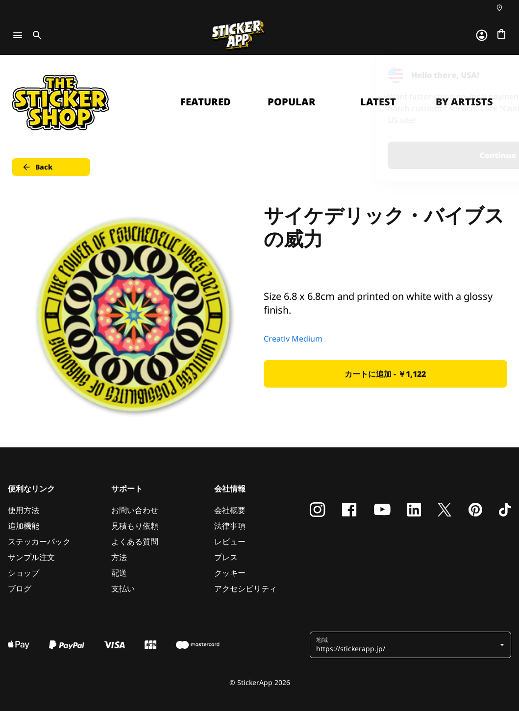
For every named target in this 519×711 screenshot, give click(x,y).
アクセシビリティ (245, 588)
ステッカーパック (39, 541)
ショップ (23, 572)
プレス (226, 557)
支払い (123, 588)
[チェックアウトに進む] (501, 34)
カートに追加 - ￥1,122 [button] (385, 373)
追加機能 (23, 525)
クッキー (230, 572)
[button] (406, 645)
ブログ (19, 588)
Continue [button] (387, 155)
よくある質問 (134, 541)
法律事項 (230, 525)
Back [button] (37, 167)
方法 (119, 557)
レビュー (230, 541)
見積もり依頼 (134, 525)
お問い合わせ (134, 510)
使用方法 (23, 510)
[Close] (489, 75)
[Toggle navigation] (18, 35)
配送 (119, 572)
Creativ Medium (293, 338)
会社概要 (230, 510)
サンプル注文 (31, 557)
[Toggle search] (35, 35)
